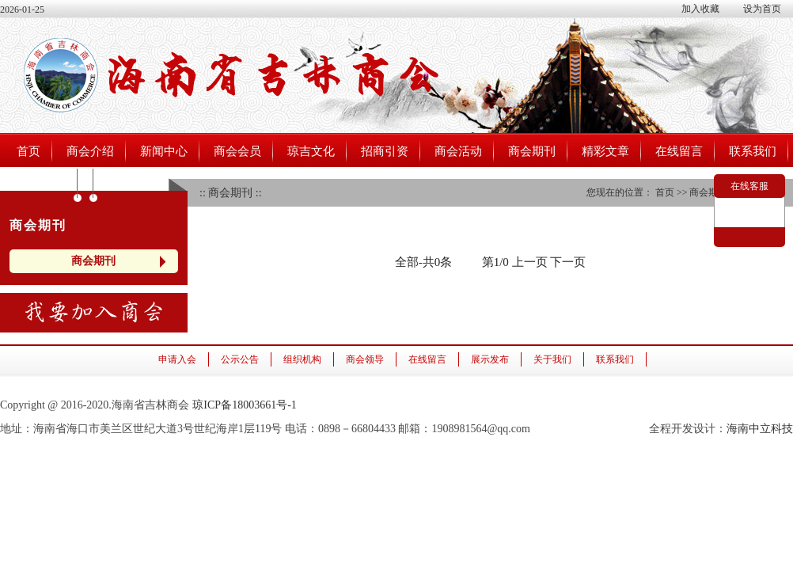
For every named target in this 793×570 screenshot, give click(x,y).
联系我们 (752, 151)
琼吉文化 (311, 151)
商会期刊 (532, 151)
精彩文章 (605, 151)
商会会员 (237, 151)
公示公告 (240, 359)
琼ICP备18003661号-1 (244, 405)
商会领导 (365, 359)
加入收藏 (700, 8)
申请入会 (177, 359)
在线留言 (679, 151)
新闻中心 (164, 151)
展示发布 (490, 359)
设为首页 (762, 8)
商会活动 (458, 151)
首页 (28, 151)
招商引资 (384, 151)
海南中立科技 (760, 429)
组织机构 (302, 359)
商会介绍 (90, 151)
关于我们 (552, 359)
